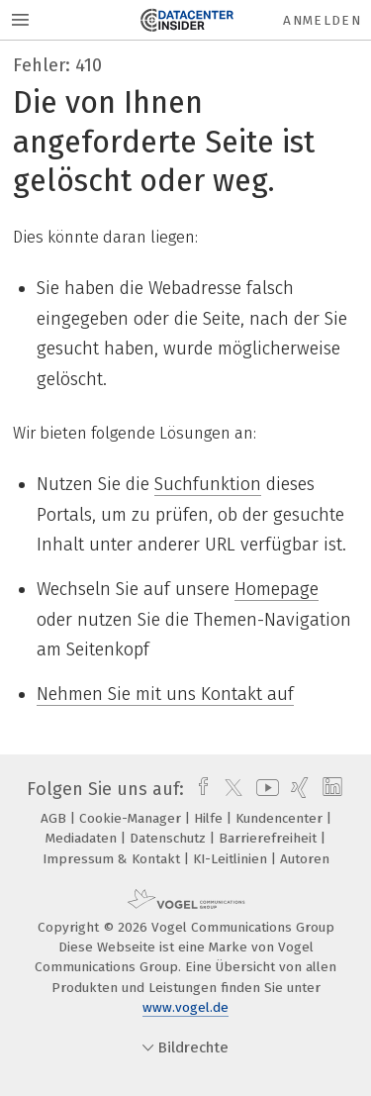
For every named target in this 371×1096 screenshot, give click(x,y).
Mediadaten (83, 838)
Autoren (304, 858)
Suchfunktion (207, 484)
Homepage (276, 589)
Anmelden (322, 20)
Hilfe (210, 818)
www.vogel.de (185, 1007)
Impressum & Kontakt (113, 858)
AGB (55, 818)
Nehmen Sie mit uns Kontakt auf (165, 694)
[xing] (297, 789)
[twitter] (228, 789)
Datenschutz (170, 838)
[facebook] (198, 789)
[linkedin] (330, 789)
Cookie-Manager (132, 818)
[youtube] (264, 789)
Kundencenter (280, 818)
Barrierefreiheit (270, 838)
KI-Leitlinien (232, 858)
